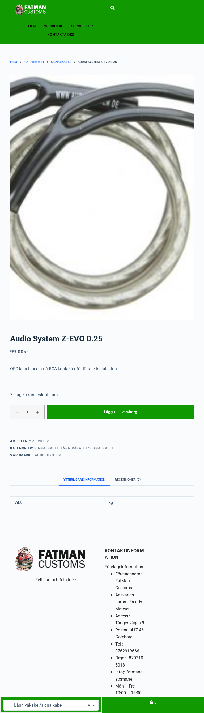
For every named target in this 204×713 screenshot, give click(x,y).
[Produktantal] (27, 412)
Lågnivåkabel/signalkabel (87, 448)
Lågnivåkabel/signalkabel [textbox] (49, 705)
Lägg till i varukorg (120, 411)
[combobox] (51, 705)
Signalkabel (46, 448)
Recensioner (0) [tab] (128, 479)
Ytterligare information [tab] (84, 479)
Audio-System (48, 455)
